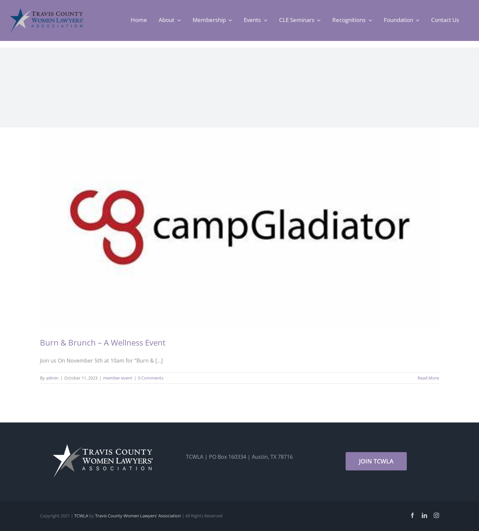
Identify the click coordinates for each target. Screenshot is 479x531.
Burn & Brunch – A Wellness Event (103, 342)
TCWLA (81, 516)
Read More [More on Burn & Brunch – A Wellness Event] (428, 378)
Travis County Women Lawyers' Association (138, 516)
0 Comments (150, 378)
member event (117, 378)
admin (52, 378)
